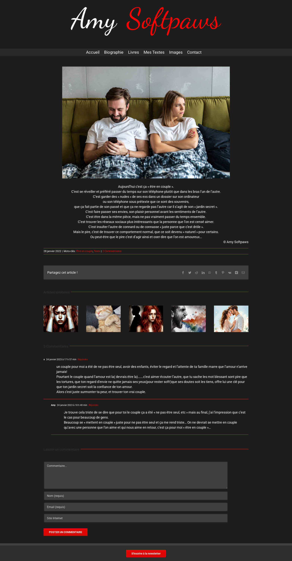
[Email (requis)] (136, 507)
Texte (97, 251)
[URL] (136, 518)
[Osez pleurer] (188, 307)
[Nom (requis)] (136, 495)
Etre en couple (85, 251)
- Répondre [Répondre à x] (82, 359)
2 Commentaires (111, 251)
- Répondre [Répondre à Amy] (92, 405)
